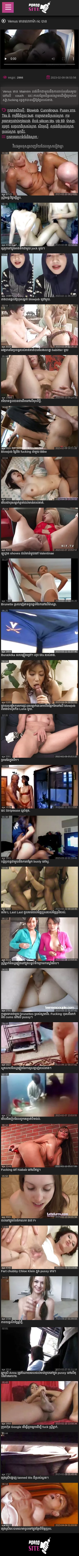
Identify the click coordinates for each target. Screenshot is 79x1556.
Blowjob (33, 110)
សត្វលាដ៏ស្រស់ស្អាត (23, 126)
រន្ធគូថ (5, 126)
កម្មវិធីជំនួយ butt (22, 115)
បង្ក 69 (60, 121)
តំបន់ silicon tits (43, 121)
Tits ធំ (6, 115)
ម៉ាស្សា (70, 121)
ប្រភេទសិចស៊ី (16, 110)
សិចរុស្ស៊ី (43, 126)
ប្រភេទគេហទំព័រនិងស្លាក (22, 137)
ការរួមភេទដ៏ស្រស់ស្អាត (49, 115)
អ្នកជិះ (21, 131)
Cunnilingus (49, 110)
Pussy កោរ (67, 110)
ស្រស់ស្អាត (9, 131)
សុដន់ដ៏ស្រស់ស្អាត (62, 126)
